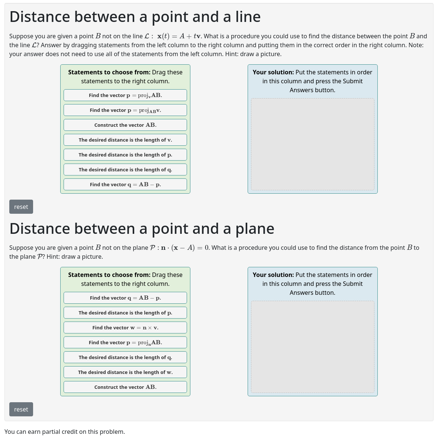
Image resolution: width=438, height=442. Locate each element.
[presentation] (98, 35)
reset (21, 207)
